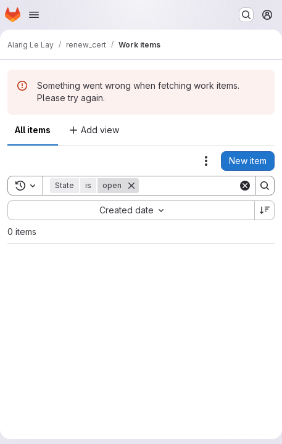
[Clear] (245, 185)
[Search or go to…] (246, 14)
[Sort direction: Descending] (265, 210)
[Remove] (131, 185)
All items (33, 130)
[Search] (265, 185)
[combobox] (130, 210)
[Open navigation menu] (34, 15)
